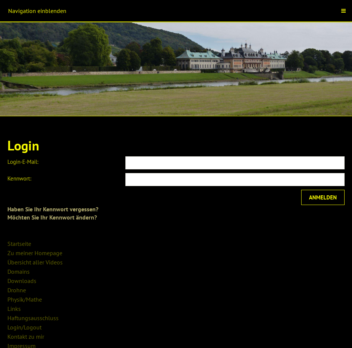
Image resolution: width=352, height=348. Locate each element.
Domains (18, 271)
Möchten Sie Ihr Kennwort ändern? (52, 217)
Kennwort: (19, 178)
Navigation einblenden (37, 10)
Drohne (16, 290)
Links (14, 308)
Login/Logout (24, 327)
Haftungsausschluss (33, 318)
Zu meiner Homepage (34, 253)
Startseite (19, 243)
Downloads (21, 280)
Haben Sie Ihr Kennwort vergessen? (52, 209)
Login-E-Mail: (22, 161)
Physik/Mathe (24, 299)
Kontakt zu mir (25, 336)
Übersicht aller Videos (35, 262)
